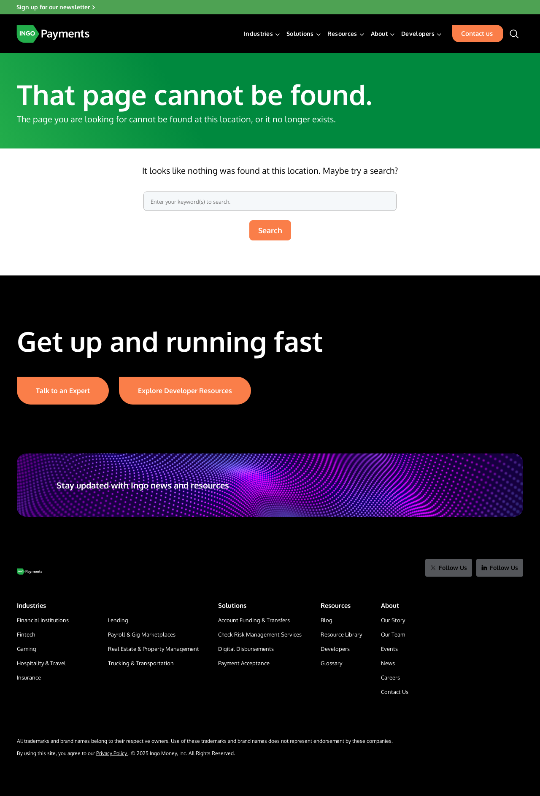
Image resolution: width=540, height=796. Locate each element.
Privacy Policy (112, 753)
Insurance (29, 677)
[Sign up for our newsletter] (270, 7)
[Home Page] (52, 34)
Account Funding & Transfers (254, 620)
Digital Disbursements (246, 648)
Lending (118, 620)
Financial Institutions (43, 620)
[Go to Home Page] (29, 571)
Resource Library (341, 634)
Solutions (300, 33)
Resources (342, 33)
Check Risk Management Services (260, 634)
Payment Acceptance (244, 663)
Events (389, 648)
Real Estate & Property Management (153, 648)
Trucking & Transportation (141, 663)
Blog (326, 620)
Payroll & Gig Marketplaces (142, 634)
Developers (418, 33)
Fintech (26, 634)
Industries (258, 33)
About (379, 33)
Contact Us (394, 691)
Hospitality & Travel (41, 663)
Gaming (26, 648)
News (388, 663)
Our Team (393, 634)
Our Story (393, 620)
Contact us (477, 34)
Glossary (331, 663)
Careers (390, 677)
